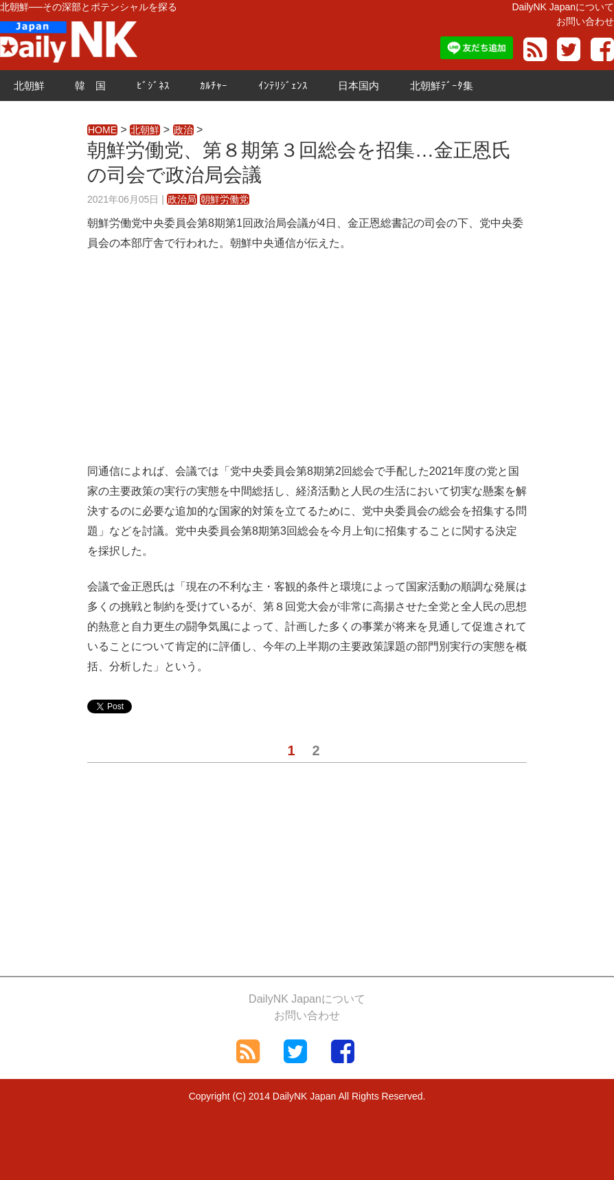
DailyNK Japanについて (563, 6)
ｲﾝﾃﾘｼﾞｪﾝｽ (283, 85)
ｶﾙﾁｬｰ (213, 85)
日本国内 (358, 85)
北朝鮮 (29, 85)
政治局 (182, 199)
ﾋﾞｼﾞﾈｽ (153, 85)
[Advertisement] (307, 365)
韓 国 (90, 85)
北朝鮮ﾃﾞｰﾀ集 (441, 85)
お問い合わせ (585, 21)
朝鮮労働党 (225, 199)
